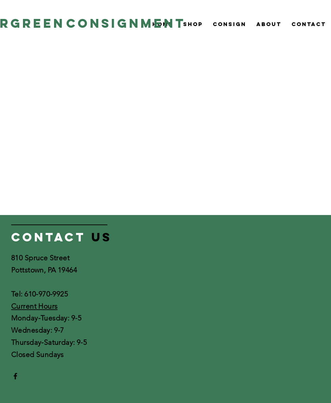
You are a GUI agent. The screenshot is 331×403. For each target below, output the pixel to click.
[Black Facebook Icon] (15, 376)
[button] (193, 24)
